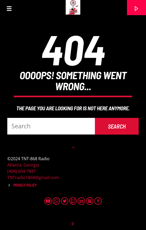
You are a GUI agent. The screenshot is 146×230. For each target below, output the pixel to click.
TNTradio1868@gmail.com (33, 177)
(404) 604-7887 (21, 171)
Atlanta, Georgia (23, 165)
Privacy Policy (24, 185)
